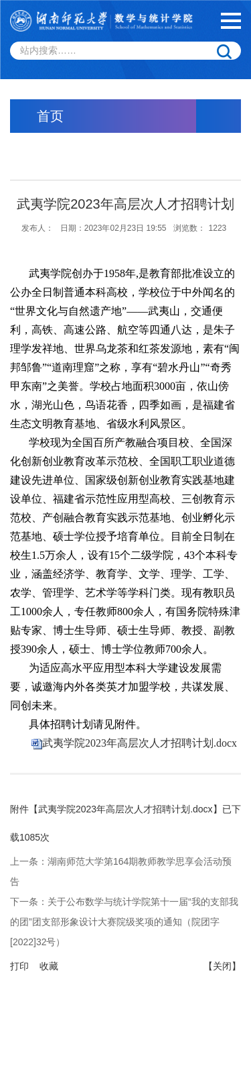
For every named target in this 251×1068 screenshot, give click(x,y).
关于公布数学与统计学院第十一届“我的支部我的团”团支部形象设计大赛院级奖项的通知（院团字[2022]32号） (124, 921)
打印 (19, 966)
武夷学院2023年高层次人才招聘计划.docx (139, 743)
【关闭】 (222, 966)
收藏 (48, 966)
